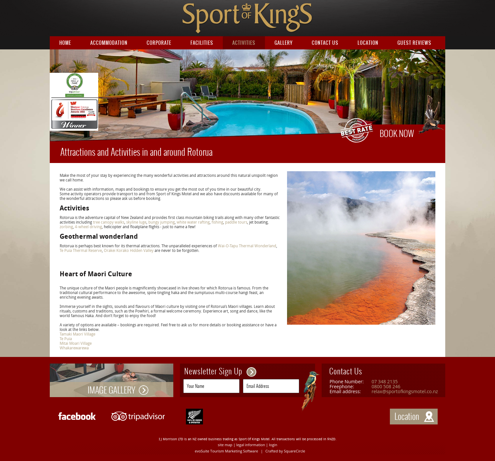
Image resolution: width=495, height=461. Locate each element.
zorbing (66, 227)
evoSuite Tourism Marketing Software (226, 450)
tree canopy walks (108, 222)
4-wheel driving (88, 227)
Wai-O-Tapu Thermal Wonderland (247, 246)
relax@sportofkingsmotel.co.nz (404, 391)
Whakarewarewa (74, 348)
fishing (217, 222)
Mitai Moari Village (76, 343)
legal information (250, 444)
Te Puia (66, 339)
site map (225, 444)
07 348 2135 (384, 381)
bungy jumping (161, 222)
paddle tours (235, 222)
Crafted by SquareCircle (285, 450)
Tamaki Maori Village (77, 334)
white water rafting (193, 222)
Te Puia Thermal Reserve (81, 250)
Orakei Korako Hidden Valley (129, 250)
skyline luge (136, 222)
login (273, 444)
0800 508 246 (385, 386)
